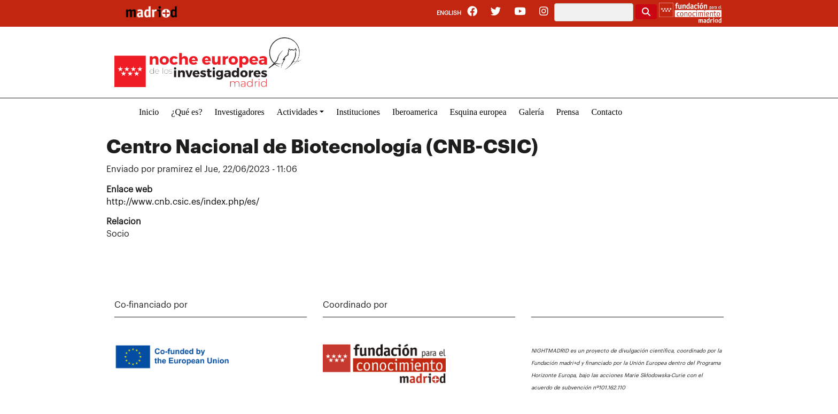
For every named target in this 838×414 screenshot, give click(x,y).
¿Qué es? (186, 111)
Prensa (567, 111)
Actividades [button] (297, 111)
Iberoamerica (414, 111)
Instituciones (358, 111)
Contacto (606, 111)
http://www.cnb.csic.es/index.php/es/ (182, 202)
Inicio (149, 111)
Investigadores (240, 111)
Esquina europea (477, 111)
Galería (531, 111)
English (449, 13)
